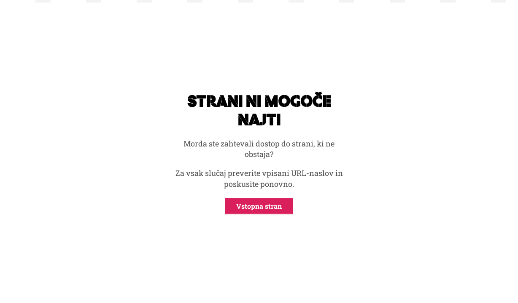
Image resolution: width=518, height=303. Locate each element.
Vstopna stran (259, 206)
